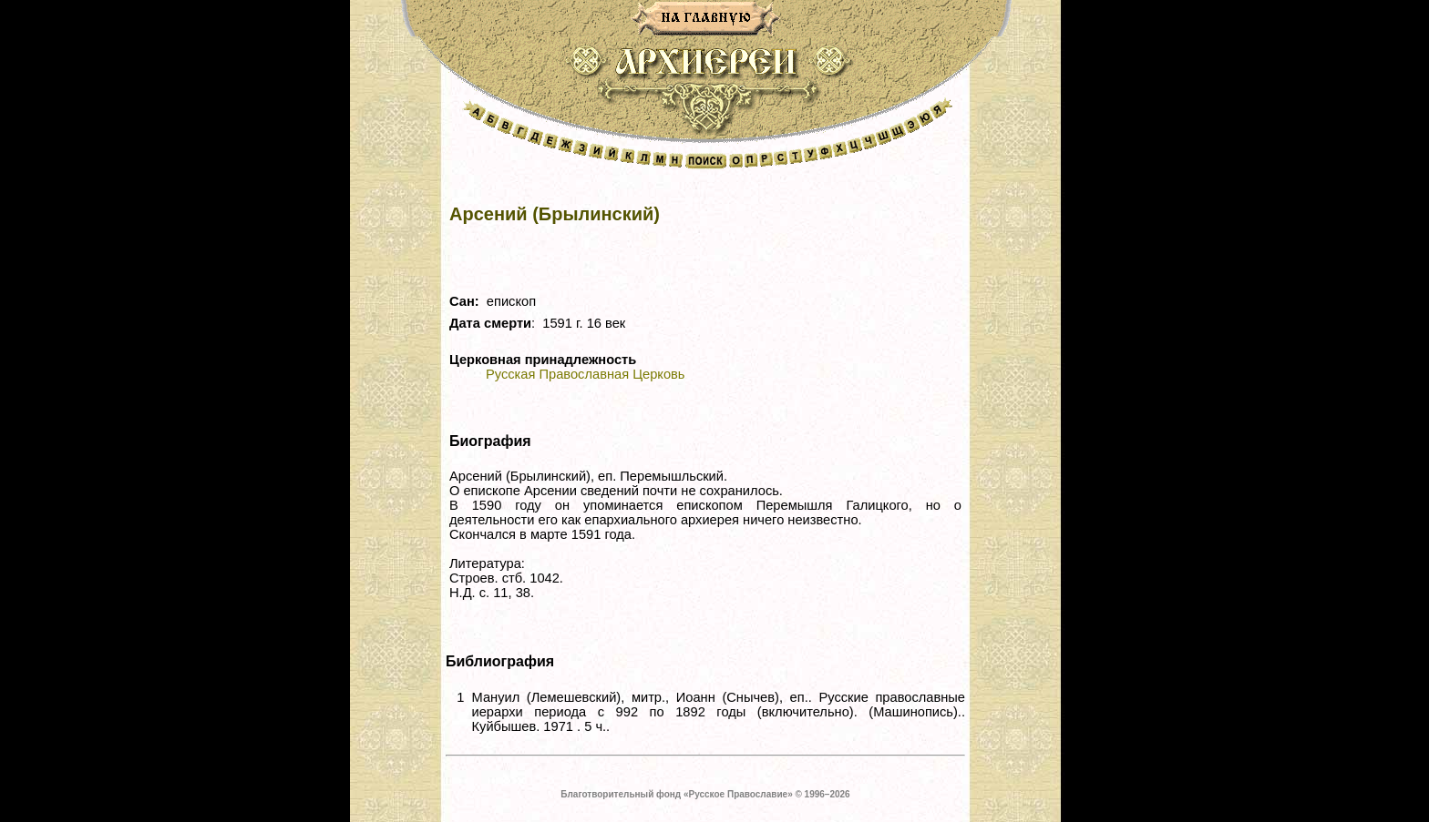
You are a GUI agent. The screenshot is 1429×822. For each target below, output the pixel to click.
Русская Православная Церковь (585, 374)
